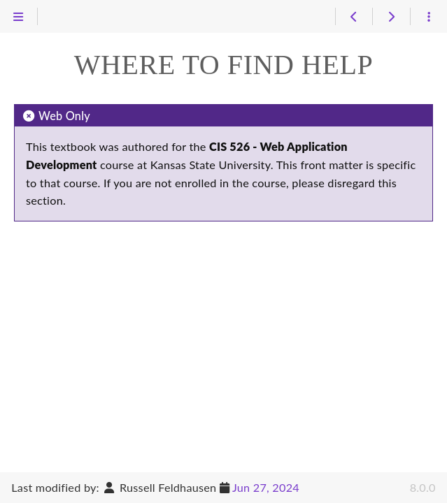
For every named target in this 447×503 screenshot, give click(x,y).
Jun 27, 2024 (265, 487)
